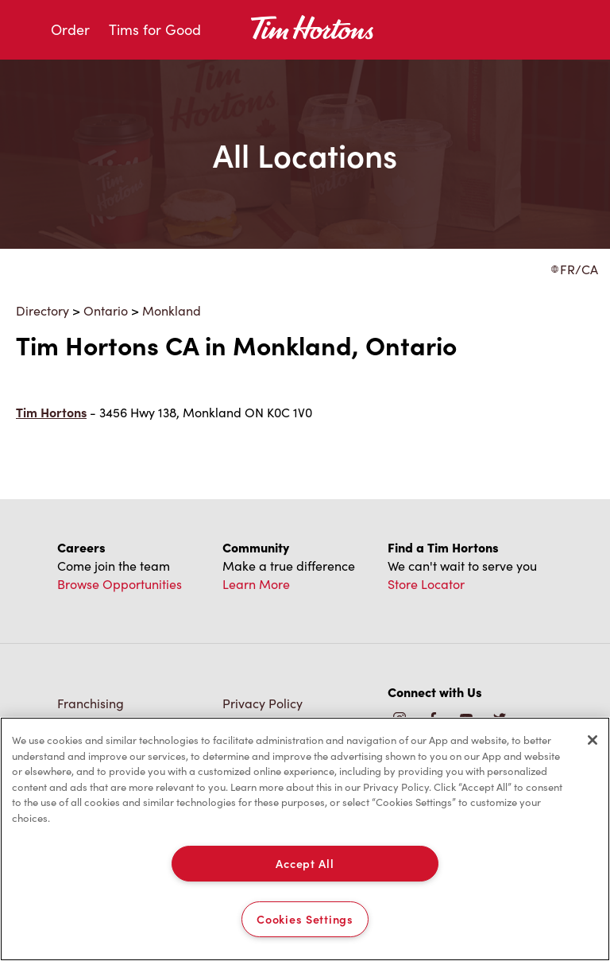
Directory (42, 310)
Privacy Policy (262, 703)
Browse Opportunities (119, 583)
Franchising (90, 703)
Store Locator (426, 583)
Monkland (171, 310)
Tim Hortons (51, 412)
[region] (305, 839)
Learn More (256, 583)
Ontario (105, 310)
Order (70, 29)
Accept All (305, 863)
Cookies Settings (305, 919)
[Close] (592, 740)
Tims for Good (155, 29)
